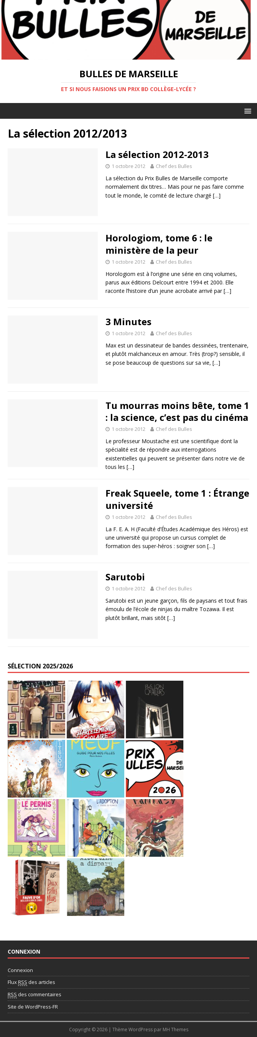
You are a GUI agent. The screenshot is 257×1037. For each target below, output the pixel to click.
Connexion (20, 970)
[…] (217, 195)
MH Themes (175, 1029)
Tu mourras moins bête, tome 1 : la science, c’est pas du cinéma (177, 411)
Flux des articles (31, 982)
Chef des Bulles (174, 166)
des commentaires (34, 994)
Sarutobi (125, 576)
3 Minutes (128, 321)
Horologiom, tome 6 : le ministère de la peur (159, 243)
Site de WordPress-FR (33, 1006)
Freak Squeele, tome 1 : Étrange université (177, 499)
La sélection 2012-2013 (157, 154)
